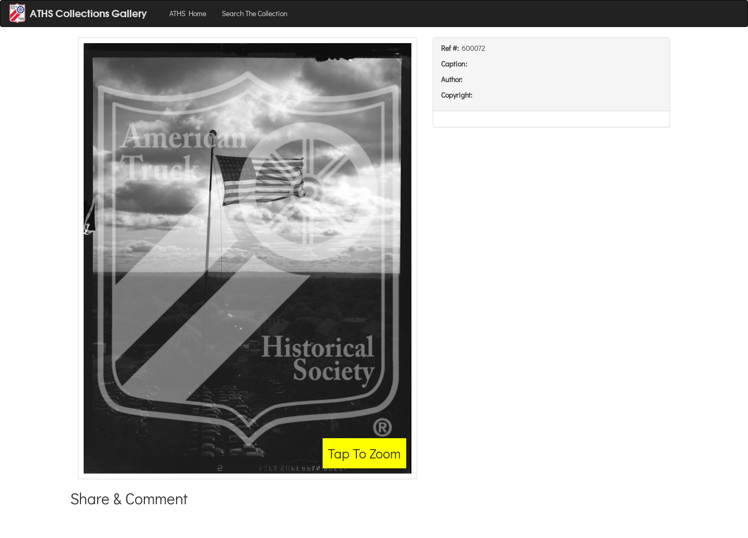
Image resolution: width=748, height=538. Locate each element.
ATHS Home (187, 13)
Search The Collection (255, 13)
